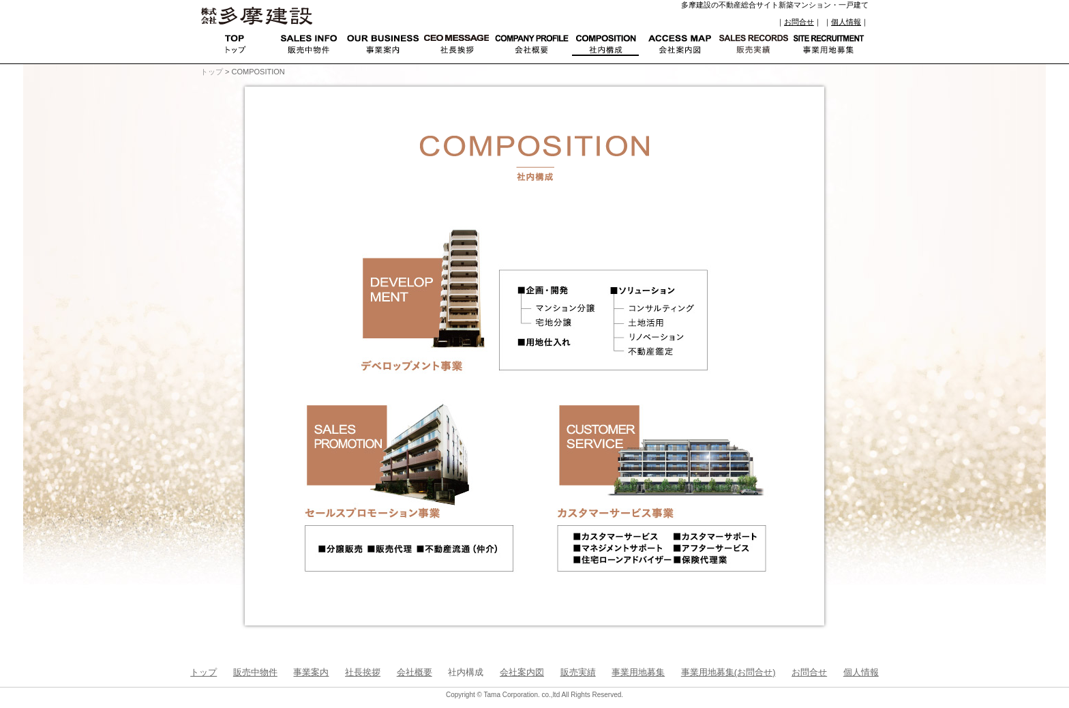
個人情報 (846, 22)
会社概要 (414, 672)
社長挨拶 (362, 672)
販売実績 (578, 672)
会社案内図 (522, 672)
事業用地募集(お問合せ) (728, 672)
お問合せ (799, 22)
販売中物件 (255, 672)
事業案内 (311, 672)
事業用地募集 (638, 672)
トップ (211, 72)
